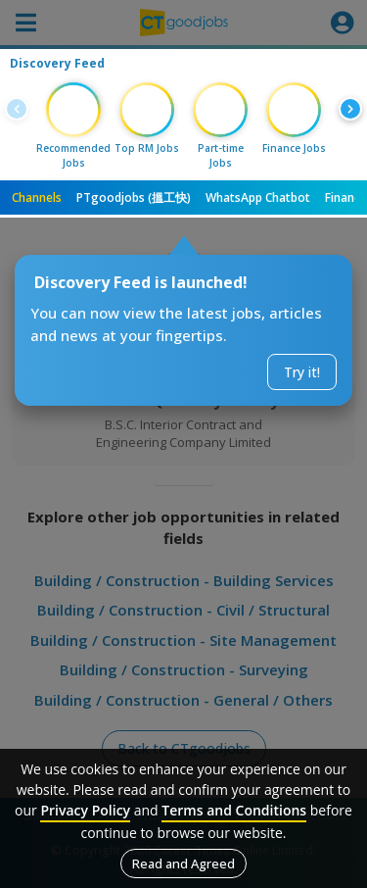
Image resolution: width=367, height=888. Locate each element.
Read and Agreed (183, 863)
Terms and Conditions (233, 810)
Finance (346, 197)
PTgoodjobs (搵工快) (133, 197)
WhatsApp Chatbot (258, 197)
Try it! (302, 372)
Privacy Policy (85, 810)
